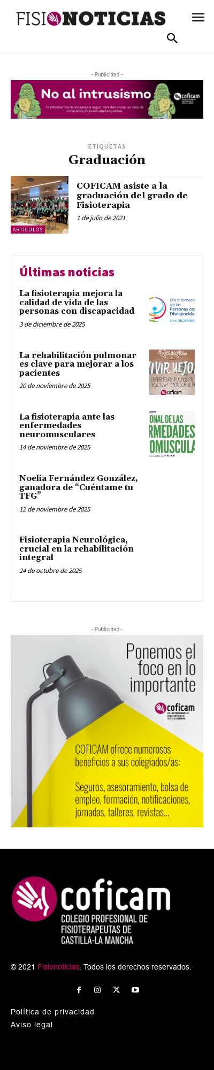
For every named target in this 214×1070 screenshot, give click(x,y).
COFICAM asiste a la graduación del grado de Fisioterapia (132, 195)
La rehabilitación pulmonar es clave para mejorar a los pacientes (77, 364)
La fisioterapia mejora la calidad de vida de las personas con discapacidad (76, 302)
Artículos (28, 229)
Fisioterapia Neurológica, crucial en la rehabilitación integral (76, 549)
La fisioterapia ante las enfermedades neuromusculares (66, 426)
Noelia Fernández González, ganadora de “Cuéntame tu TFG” (78, 487)
